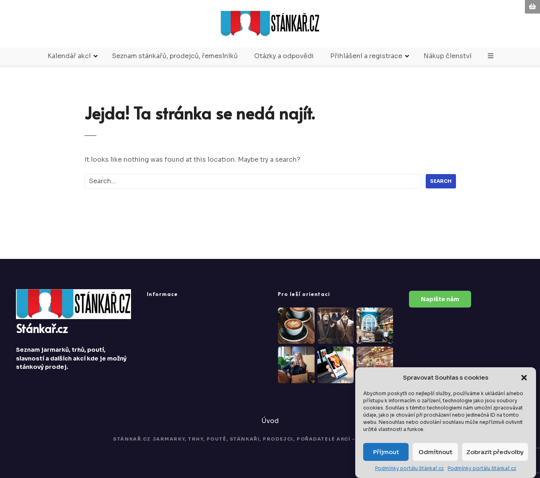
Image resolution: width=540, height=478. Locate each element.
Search (441, 181)
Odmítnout (435, 452)
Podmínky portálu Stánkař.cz (409, 469)
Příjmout (386, 452)
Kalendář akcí (69, 56)
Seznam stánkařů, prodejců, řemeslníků (175, 56)
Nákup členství (447, 56)
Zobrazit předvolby (495, 452)
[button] (524, 378)
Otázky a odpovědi (284, 56)
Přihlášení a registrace (366, 56)
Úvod (270, 421)
